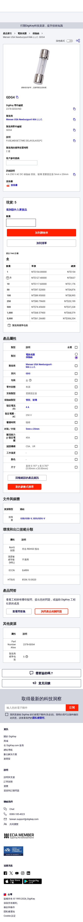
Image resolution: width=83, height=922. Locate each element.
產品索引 (7, 33)
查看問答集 (18, 611)
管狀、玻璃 (31, 400)
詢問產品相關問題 (51, 611)
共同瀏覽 (11, 824)
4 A (27, 407)
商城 (6, 741)
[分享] (78, 41)
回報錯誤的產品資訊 (27, 477)
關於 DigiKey (10, 736)
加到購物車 (41, 232)
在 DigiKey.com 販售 (14, 745)
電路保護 (22, 33)
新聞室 (7, 759)
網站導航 (8, 750)
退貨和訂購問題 (11, 790)
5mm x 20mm (32, 429)
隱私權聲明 (38, 717)
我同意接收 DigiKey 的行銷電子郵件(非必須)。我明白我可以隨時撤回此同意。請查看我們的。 (44, 716)
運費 (6, 786)
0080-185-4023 (14, 814)
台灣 (8, 894)
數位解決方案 (10, 754)
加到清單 (41, 243)
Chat (9, 809)
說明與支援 (9, 777)
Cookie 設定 (10, 916)
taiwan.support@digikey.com (21, 819)
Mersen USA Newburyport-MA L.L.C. (24, 119)
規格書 (11, 185)
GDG (28, 373)
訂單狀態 (8, 781)
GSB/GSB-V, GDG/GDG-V (32, 518)
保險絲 (35, 33)
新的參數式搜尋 (24, 486)
